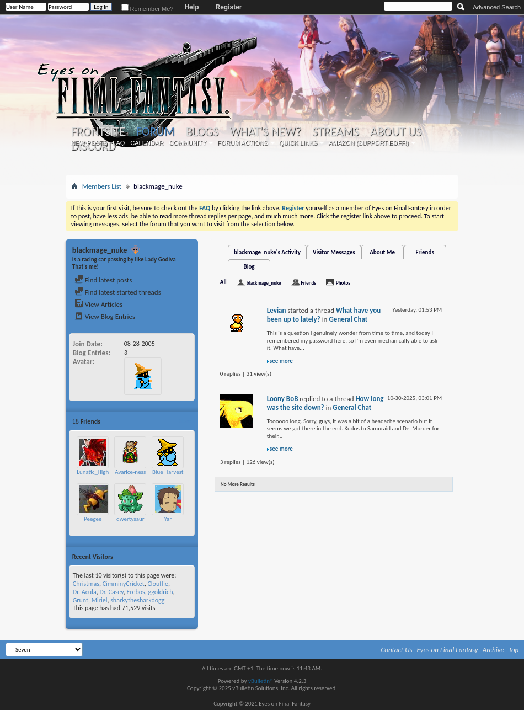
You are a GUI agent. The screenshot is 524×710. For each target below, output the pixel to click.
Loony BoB (282, 398)
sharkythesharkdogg (137, 600)
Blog (249, 266)
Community (187, 143)
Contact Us (397, 649)
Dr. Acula (85, 592)
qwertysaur (130, 518)
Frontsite (98, 132)
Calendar (146, 143)
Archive (493, 649)
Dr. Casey (111, 592)
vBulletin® (260, 681)
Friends (424, 252)
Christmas (86, 584)
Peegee (92, 518)
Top (514, 649)
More (184, 421)
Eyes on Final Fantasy (447, 649)
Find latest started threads (117, 292)
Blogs (202, 132)
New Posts (89, 143)
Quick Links (298, 143)
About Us (395, 132)
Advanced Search (497, 7)
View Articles (98, 304)
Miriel (100, 600)
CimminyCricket (124, 584)
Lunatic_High (93, 472)
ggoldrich (160, 592)
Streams (335, 132)
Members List (101, 186)
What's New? (265, 132)
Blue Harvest (168, 472)
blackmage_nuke (264, 283)
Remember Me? (147, 9)
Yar (168, 518)
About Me (382, 252)
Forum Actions (242, 143)
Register (228, 7)
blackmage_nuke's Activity (267, 252)
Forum (155, 131)
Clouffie (157, 584)
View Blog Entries (104, 316)
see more (281, 361)
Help (191, 7)
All (223, 282)
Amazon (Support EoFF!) (368, 143)
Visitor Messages (334, 252)
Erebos (136, 592)
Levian (276, 310)
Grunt (80, 600)
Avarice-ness (130, 472)
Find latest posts (103, 280)
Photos (343, 283)
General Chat (348, 319)
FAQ (119, 143)
